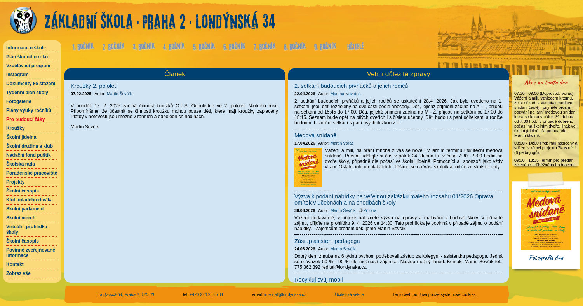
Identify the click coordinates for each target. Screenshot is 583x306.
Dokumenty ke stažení (30, 83)
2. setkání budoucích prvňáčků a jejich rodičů (351, 86)
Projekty (15, 182)
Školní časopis (22, 191)
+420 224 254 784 (206, 294)
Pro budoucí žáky (25, 119)
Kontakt (15, 264)
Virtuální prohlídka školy (26, 229)
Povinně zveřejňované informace (30, 252)
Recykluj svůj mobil (318, 279)
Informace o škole (26, 48)
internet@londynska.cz (285, 294)
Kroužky (15, 128)
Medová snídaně (315, 135)
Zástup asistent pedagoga (327, 241)
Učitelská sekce (349, 294)
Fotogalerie (18, 101)
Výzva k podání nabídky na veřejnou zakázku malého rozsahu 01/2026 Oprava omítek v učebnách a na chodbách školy (393, 199)
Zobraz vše (18, 273)
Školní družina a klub (29, 146)
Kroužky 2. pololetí (94, 86)
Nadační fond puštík (28, 155)
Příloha (367, 210)
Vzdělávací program (28, 65)
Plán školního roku (27, 56)
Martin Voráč (342, 143)
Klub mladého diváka (29, 200)
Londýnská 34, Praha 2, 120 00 (125, 294)
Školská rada (20, 164)
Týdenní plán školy (27, 92)
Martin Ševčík (119, 93)
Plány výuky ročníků (28, 110)
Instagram (17, 74)
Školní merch (20, 217)
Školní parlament (25, 209)
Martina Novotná (346, 93)
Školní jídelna (21, 137)
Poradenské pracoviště (31, 173)
